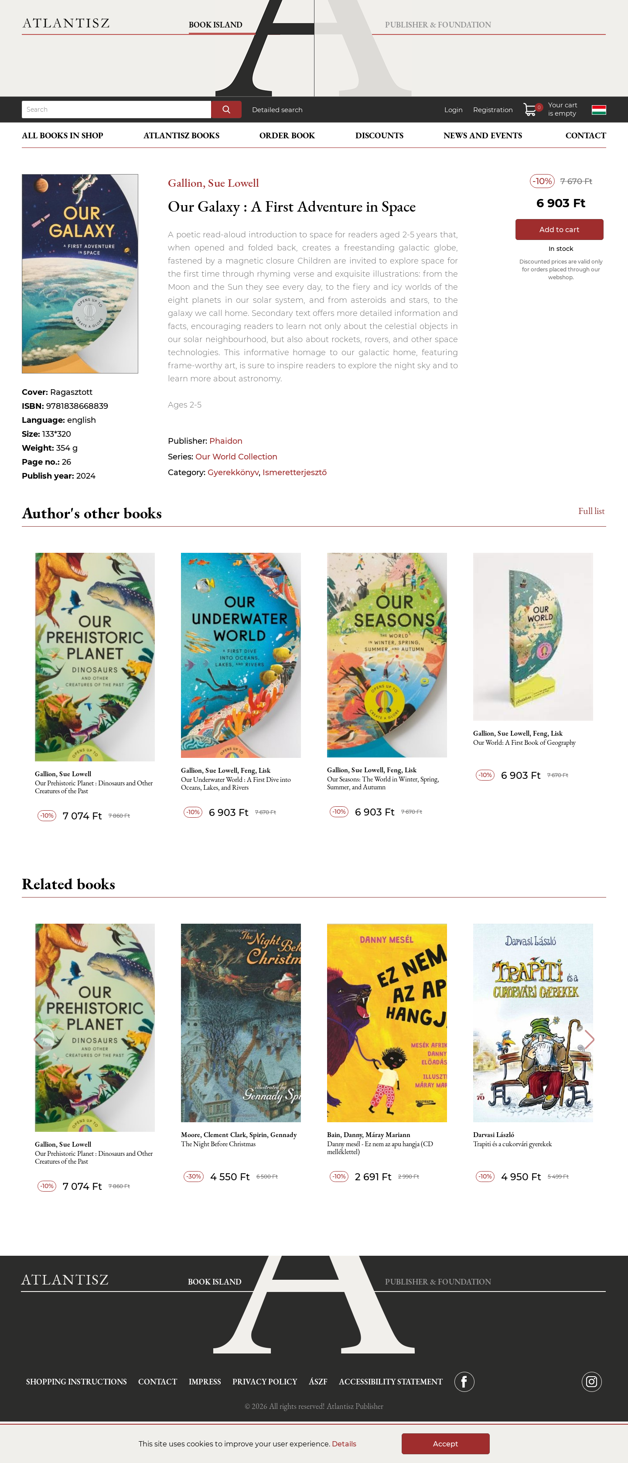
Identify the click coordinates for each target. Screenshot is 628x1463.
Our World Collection (236, 457)
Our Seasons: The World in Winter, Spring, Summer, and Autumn (383, 783)
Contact (586, 135)
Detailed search (277, 110)
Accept (445, 1444)
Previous (38, 1039)
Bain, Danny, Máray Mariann (368, 1135)
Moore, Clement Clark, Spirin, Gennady (239, 1135)
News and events (483, 135)
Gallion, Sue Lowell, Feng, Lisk (225, 770)
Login (453, 110)
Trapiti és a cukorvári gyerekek (512, 1144)
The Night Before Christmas (218, 1144)
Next (589, 1039)
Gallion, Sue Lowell (213, 182)
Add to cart (559, 230)
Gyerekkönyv (233, 472)
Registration (493, 110)
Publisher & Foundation (438, 25)
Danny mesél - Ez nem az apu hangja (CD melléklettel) (380, 1148)
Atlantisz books (181, 135)
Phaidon (225, 441)
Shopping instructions (76, 1382)
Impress (205, 1382)
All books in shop (62, 135)
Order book (287, 135)
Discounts (379, 135)
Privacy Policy (264, 1382)
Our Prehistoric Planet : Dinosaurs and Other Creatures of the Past (94, 787)
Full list (591, 510)
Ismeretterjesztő (295, 472)
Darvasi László (493, 1135)
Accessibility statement (391, 1382)
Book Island (215, 25)
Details (344, 1444)
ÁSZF (318, 1382)
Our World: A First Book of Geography (524, 743)
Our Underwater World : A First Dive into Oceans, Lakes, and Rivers (236, 784)
